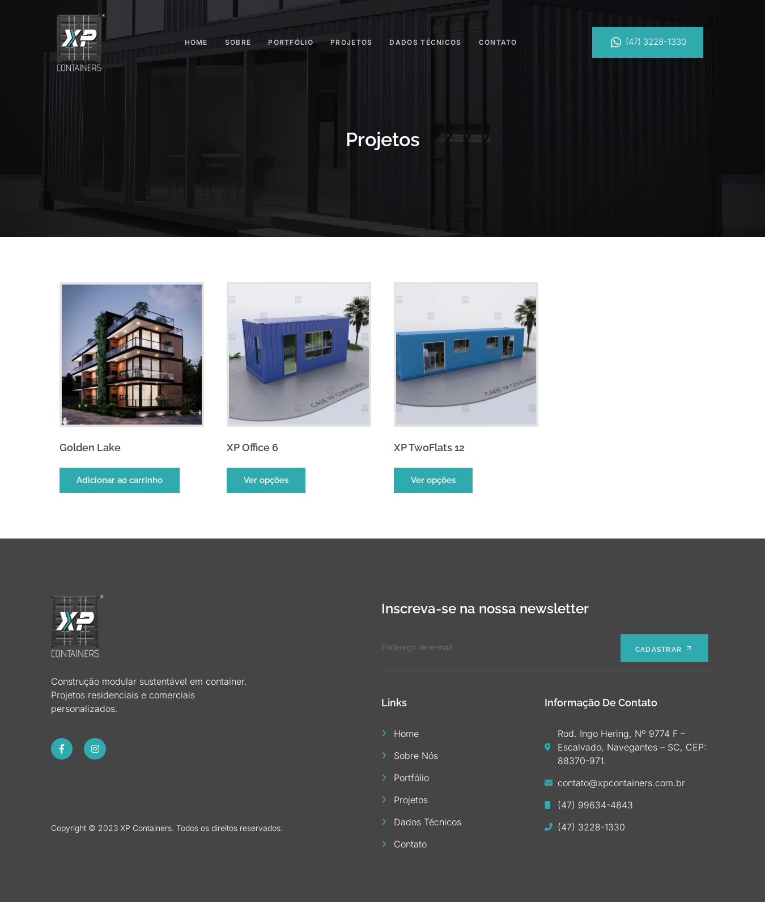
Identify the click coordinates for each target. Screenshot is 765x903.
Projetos (351, 41)
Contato (498, 41)
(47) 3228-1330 (647, 42)
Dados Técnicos (425, 41)
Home (196, 41)
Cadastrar (661, 649)
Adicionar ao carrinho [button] (119, 480)
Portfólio (290, 41)
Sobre (238, 41)
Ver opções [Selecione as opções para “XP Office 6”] (266, 480)
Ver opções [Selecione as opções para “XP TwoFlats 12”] (433, 480)
